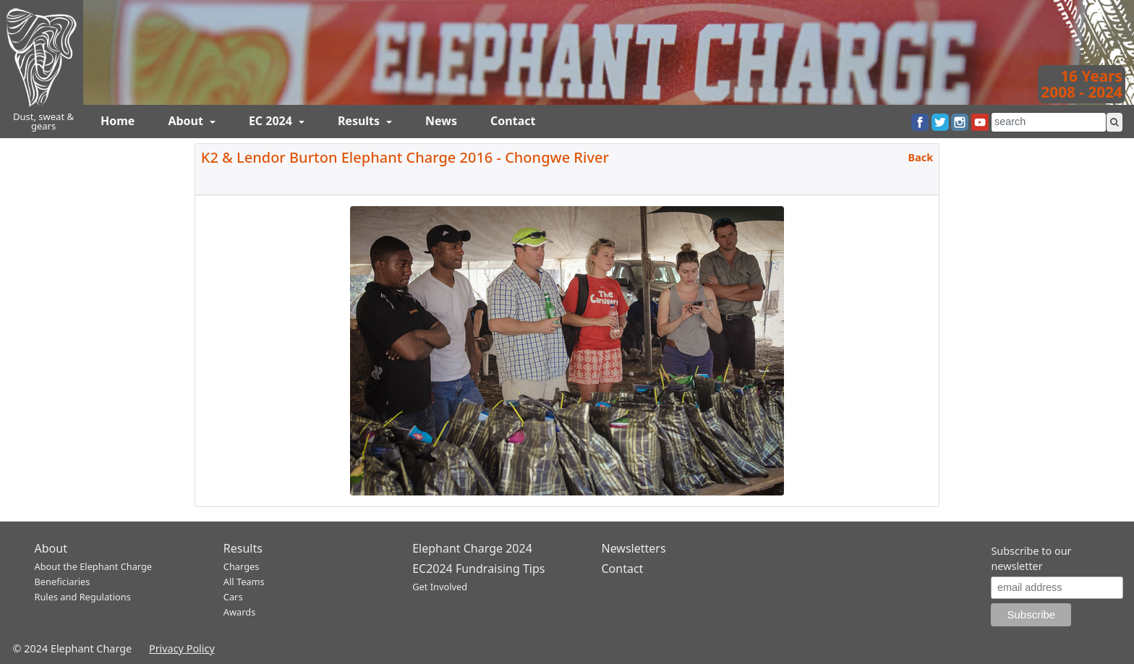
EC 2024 (272, 121)
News (441, 121)
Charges (241, 566)
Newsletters (633, 548)
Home (118, 121)
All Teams (244, 581)
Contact (512, 121)
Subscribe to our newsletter (1031, 559)
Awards (239, 611)
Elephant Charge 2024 (472, 548)
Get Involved (439, 586)
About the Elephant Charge (94, 566)
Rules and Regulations (83, 596)
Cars (233, 596)
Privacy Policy (182, 648)
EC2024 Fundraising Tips (478, 568)
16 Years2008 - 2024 (1081, 84)
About (187, 121)
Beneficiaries (62, 581)
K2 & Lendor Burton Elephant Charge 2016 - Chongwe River (405, 157)
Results (360, 121)
